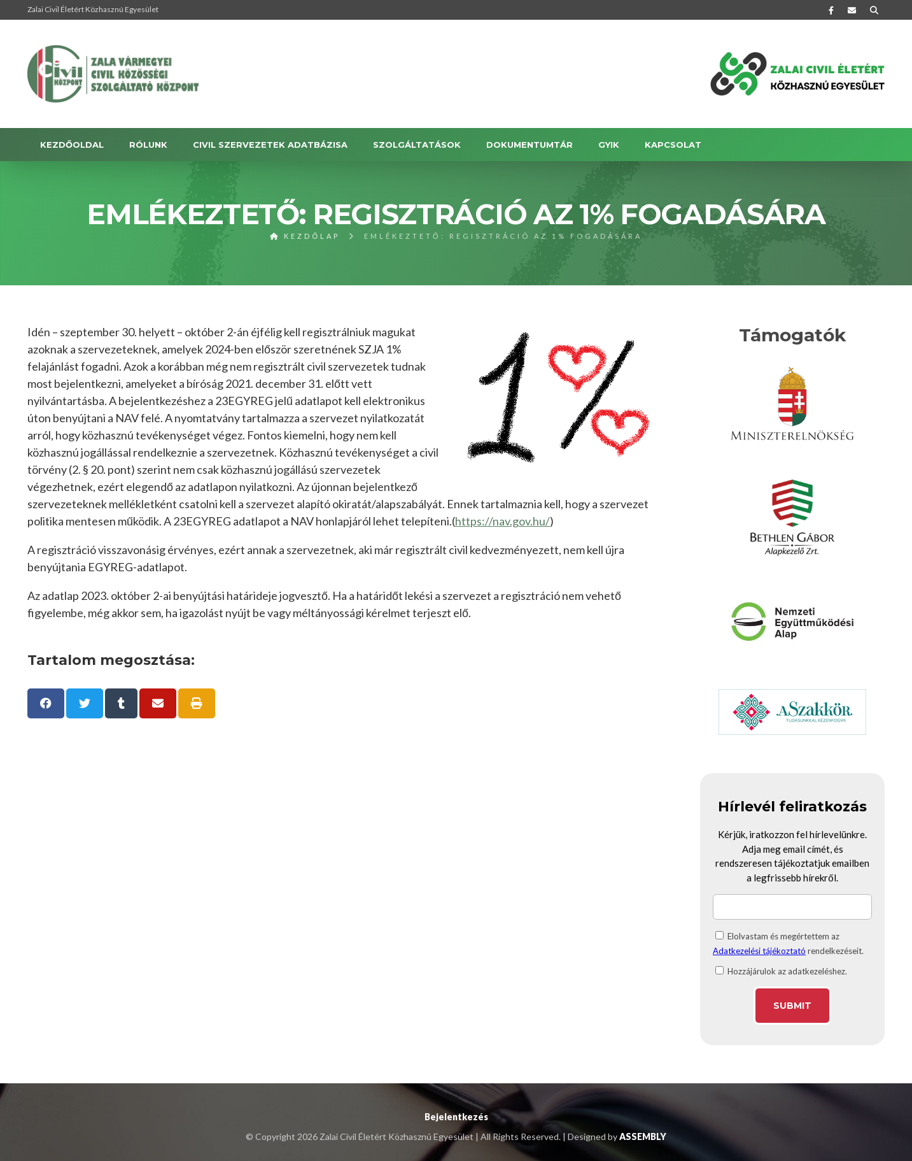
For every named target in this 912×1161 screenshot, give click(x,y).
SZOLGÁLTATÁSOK (417, 144)
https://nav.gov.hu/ (502, 521)
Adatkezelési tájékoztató (759, 951)
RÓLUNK (148, 144)
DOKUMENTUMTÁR (529, 144)
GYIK (608, 144)
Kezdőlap (305, 236)
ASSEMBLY (642, 1136)
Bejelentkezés (456, 1116)
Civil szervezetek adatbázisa (270, 144)
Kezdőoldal (72, 144)
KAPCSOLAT (673, 144)
